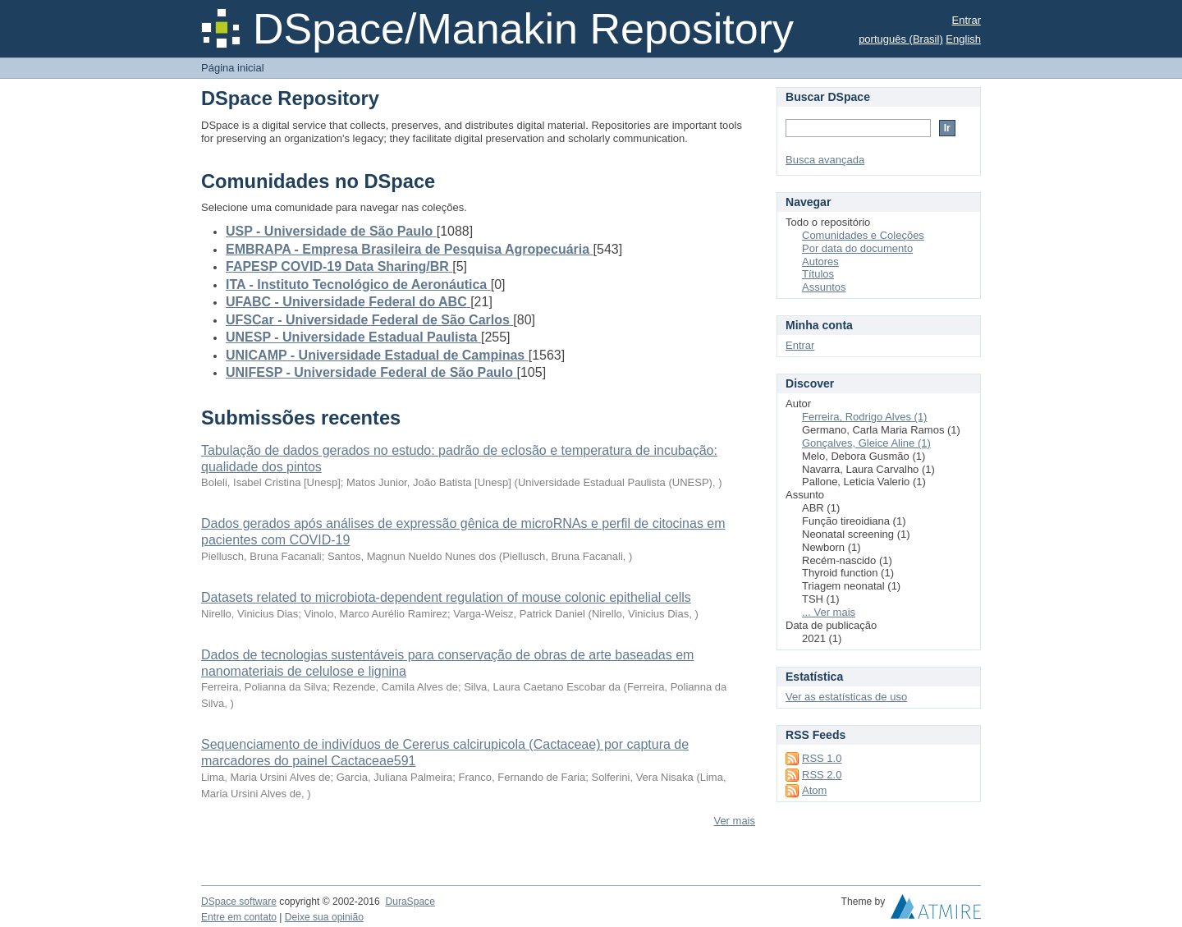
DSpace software (239, 901)
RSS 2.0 (821, 775)
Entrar (966, 20)
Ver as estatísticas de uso (846, 697)
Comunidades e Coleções (863, 235)
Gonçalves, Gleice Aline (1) (866, 443)
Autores (820, 261)
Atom (814, 790)
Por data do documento (857, 248)
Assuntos (823, 287)
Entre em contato (239, 917)
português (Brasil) (901, 39)
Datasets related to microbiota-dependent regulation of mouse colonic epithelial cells (446, 597)
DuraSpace (409, 901)
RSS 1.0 (821, 758)
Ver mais (734, 821)
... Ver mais (828, 612)
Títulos (818, 274)
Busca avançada (825, 160)
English (963, 39)
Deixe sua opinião (324, 917)
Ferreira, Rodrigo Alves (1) (864, 417)
